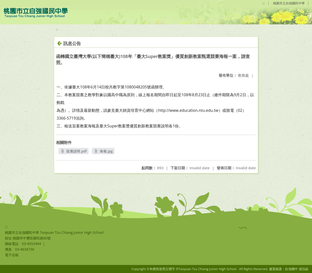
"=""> (243, 228)
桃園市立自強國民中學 (289, 3)
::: (264, 3)
